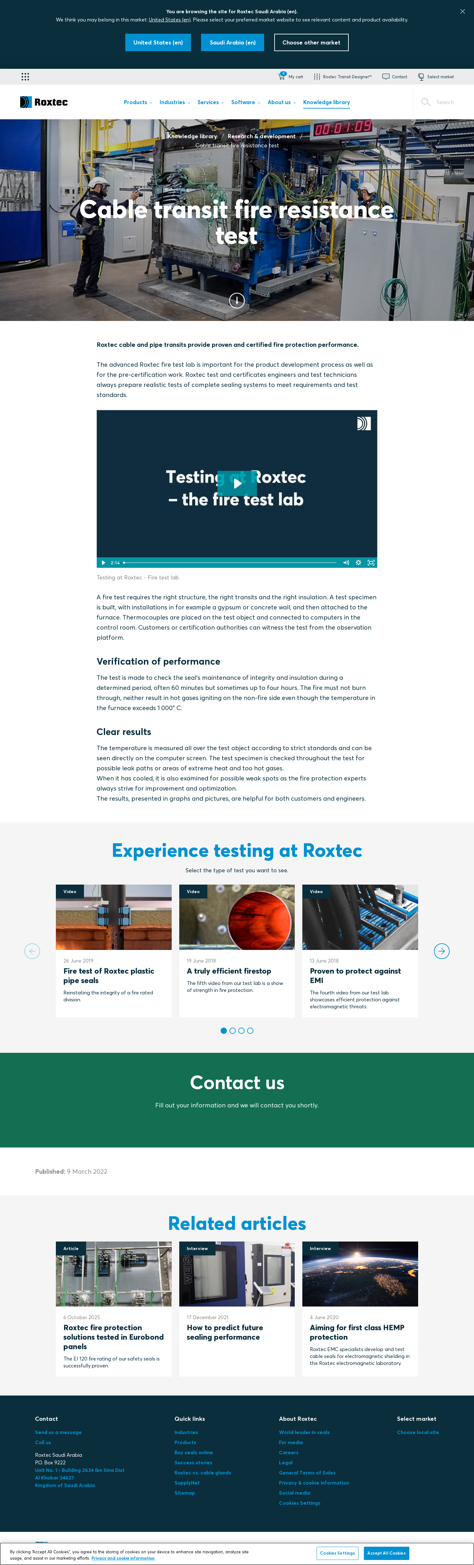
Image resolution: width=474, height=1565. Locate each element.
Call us (43, 1442)
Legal (286, 1462)
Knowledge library (192, 136)
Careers (289, 1452)
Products (185, 1442)
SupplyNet (187, 1482)
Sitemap (185, 1493)
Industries (186, 1432)
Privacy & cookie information (314, 1482)
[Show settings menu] (358, 562)
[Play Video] (103, 562)
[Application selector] (25, 77)
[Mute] (346, 562)
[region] (237, 1554)
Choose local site (418, 1432)
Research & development (262, 136)
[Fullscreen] (371, 562)
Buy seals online (194, 1452)
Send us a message (58, 1432)
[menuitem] (138, 103)
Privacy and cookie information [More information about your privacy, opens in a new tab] (123, 1558)
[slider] (230, 562)
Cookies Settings (300, 1503)
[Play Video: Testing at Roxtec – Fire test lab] (237, 483)
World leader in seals (304, 1432)
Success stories (193, 1462)
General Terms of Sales (307, 1472)
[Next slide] (442, 951)
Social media (294, 1493)
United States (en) (170, 19)
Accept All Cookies (386, 1553)
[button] (290, 76)
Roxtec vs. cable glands (203, 1472)
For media (291, 1442)
